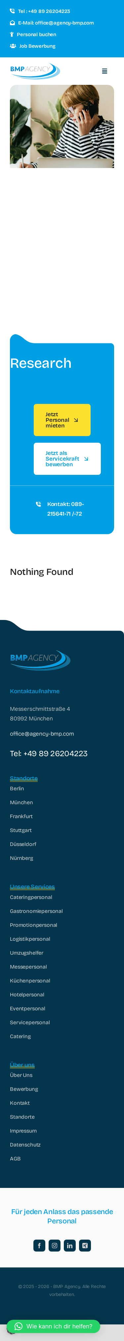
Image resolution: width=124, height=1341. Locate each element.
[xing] (85, 1246)
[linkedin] (70, 1246)
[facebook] (39, 1246)
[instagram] (55, 1246)
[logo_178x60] (35, 65)
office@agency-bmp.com (42, 733)
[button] (53, 1326)
